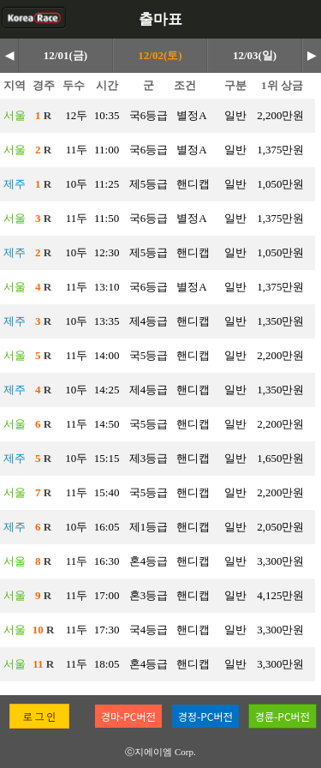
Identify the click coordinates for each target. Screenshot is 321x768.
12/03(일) (254, 55)
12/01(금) (65, 55)
